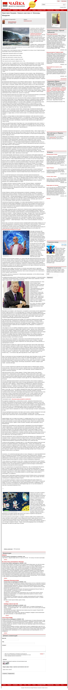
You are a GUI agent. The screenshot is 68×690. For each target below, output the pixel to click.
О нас (25, 10)
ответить (5, 559)
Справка (41, 654)
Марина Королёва (53, 137)
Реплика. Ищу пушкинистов (52, 34)
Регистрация (63, 1)
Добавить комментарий (8, 549)
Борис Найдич (64, 245)
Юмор (65, 244)
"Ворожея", (49, 87)
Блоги (29, 10)
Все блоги (48, 198)
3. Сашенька (62, 90)
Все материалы (64, 78)
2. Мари (58, 90)
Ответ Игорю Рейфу (7, 617)
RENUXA (4, 555)
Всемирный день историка (52, 154)
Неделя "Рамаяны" (50, 167)
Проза (62, 244)
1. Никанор (54, 90)
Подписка (57, 10)
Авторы (34, 10)
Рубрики (9, 10)
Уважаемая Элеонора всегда (11, 580)
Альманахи (15, 10)
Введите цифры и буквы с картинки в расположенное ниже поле (16, 667)
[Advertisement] (57, 122)
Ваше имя (4, 638)
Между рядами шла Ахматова (52, 185)
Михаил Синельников (62, 155)
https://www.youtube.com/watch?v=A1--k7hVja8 (11, 229)
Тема (3, 641)
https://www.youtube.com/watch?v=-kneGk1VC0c (21, 399)
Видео (20, 10)
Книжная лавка (50, 10)
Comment (4, 645)
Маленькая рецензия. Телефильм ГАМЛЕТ (55, 52)
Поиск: (43, 4)
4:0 (55, 247)
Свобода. (48, 91)
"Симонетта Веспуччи (56, 87)
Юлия (62, 10)
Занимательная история (28, 20)
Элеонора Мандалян (12, 21)
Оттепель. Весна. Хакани (51, 176)
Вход (58, 1)
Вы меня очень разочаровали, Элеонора (13, 561)
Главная (4, 10)
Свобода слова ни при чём (11, 603)
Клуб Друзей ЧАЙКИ (41, 10)
